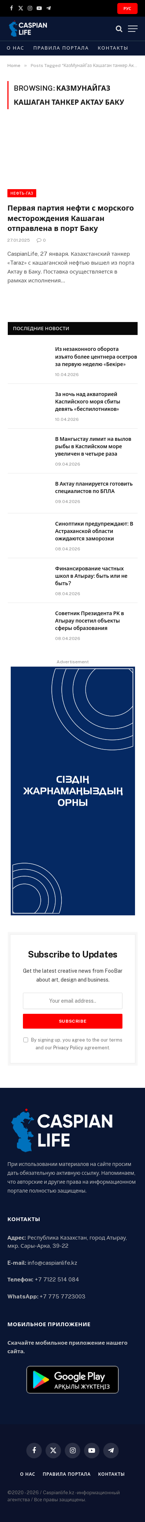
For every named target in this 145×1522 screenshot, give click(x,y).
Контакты (113, 48)
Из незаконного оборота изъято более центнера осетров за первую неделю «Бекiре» (96, 356)
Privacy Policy (68, 1047)
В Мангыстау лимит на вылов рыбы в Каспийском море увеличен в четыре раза (93, 446)
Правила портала (61, 48)
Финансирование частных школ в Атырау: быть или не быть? (91, 576)
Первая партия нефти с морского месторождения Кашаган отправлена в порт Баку (70, 218)
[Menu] (133, 28)
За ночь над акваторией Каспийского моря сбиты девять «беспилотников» (87, 401)
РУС (127, 8)
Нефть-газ (21, 193)
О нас (15, 48)
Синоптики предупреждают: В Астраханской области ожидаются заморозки (94, 531)
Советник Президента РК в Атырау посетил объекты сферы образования (89, 620)
